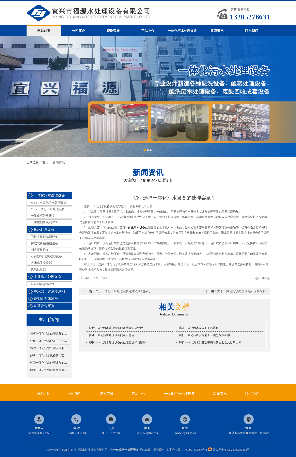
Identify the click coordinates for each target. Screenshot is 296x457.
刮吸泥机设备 (40, 249)
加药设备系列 (44, 306)
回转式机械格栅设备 (44, 237)
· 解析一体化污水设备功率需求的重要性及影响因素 (49, 370)
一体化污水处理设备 (182, 30)
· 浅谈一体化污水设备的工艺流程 (49, 340)
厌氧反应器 (38, 269)
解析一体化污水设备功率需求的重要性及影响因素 (210, 342)
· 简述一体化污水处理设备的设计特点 (49, 348)
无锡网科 (159, 449)
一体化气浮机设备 (43, 215)
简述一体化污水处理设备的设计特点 (111, 335)
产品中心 (147, 30)
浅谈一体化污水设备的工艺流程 (199, 327)
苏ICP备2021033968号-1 (192, 449)
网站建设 (145, 449)
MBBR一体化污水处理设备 (49, 202)
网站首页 (43, 30)
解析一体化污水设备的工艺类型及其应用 (204, 335)
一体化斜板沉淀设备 (44, 222)
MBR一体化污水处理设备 (48, 209)
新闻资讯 (217, 30)
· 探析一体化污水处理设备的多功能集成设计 (49, 333)
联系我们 (251, 30)
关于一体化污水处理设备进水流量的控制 (122, 291)
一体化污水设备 (135, 227)
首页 (45, 162)
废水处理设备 (44, 229)
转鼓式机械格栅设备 (44, 243)
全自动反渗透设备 (43, 284)
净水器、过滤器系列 (49, 291)
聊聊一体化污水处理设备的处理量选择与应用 (117, 342)
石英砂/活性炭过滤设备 (46, 256)
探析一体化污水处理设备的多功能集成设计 (116, 327)
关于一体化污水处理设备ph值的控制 (241, 291)
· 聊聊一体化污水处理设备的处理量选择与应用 (49, 362)
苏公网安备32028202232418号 (229, 449)
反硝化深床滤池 (46, 299)
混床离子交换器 (41, 262)
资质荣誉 (113, 30)
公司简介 (78, 30)
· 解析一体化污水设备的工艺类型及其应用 (49, 355)
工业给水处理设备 (47, 277)
